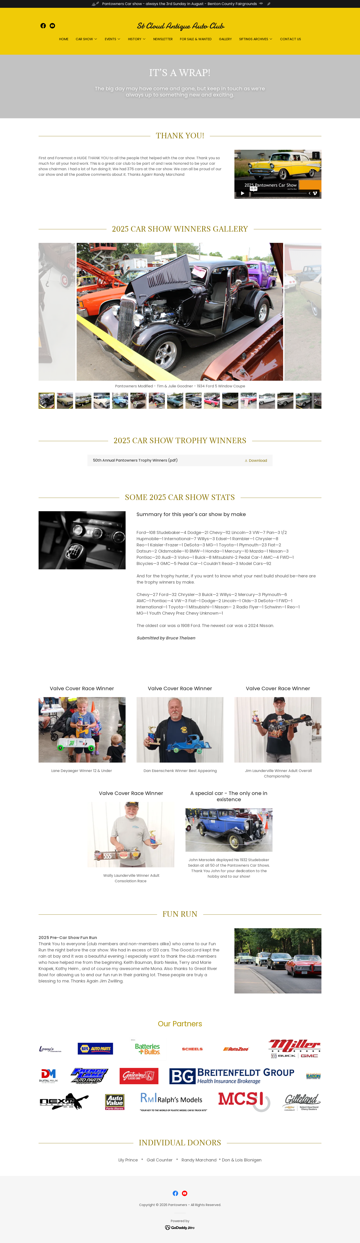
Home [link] (63, 39)
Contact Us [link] (290, 39)
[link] (43, 25)
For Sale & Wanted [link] (196, 39)
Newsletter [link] (163, 39)
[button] (87, 39)
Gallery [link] (225, 39)
